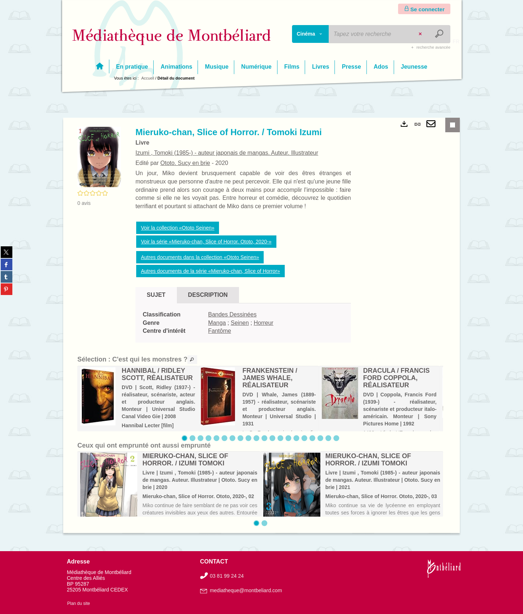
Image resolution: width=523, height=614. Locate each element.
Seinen (240, 323)
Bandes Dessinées (232, 314)
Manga (217, 323)
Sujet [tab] (156, 295)
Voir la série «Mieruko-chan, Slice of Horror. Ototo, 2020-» (206, 242)
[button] (99, 156)
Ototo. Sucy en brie (185, 163)
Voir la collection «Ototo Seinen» (177, 228)
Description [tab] (208, 295)
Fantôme (219, 331)
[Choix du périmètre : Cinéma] (310, 34)
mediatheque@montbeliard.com (246, 590)
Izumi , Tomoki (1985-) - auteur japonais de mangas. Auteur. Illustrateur (226, 153)
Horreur (263, 323)
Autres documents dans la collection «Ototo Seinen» (200, 257)
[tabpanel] (243, 323)
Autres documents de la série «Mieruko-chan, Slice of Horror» (210, 271)
